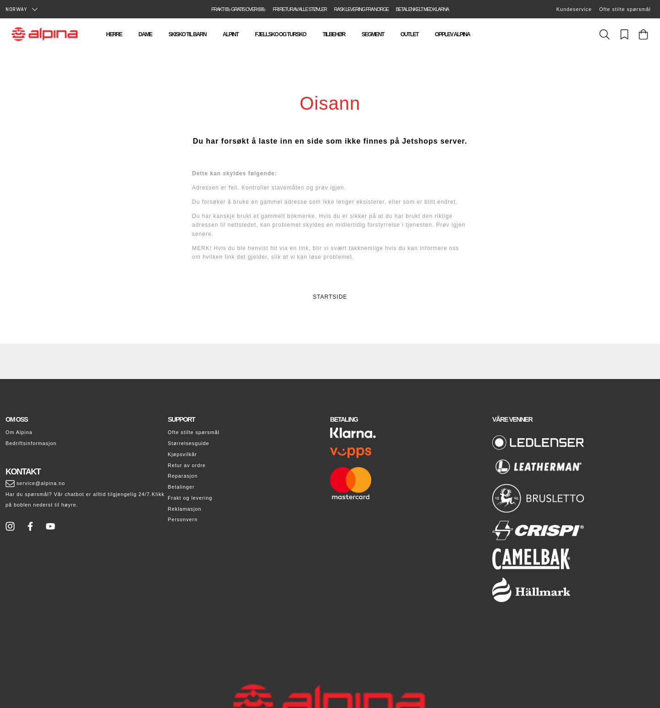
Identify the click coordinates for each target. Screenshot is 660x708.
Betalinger (181, 487)
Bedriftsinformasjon (31, 443)
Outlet (409, 34)
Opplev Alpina (452, 34)
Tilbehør (334, 34)
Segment (373, 34)
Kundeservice (574, 9)
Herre (114, 34)
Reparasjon (183, 476)
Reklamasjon (184, 509)
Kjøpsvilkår (182, 454)
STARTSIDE (330, 297)
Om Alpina (19, 432)
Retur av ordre (187, 465)
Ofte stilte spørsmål (625, 9)
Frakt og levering (190, 498)
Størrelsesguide (188, 443)
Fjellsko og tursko (280, 34)
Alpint (230, 34)
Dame (145, 34)
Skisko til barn (187, 34)
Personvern (183, 519)
